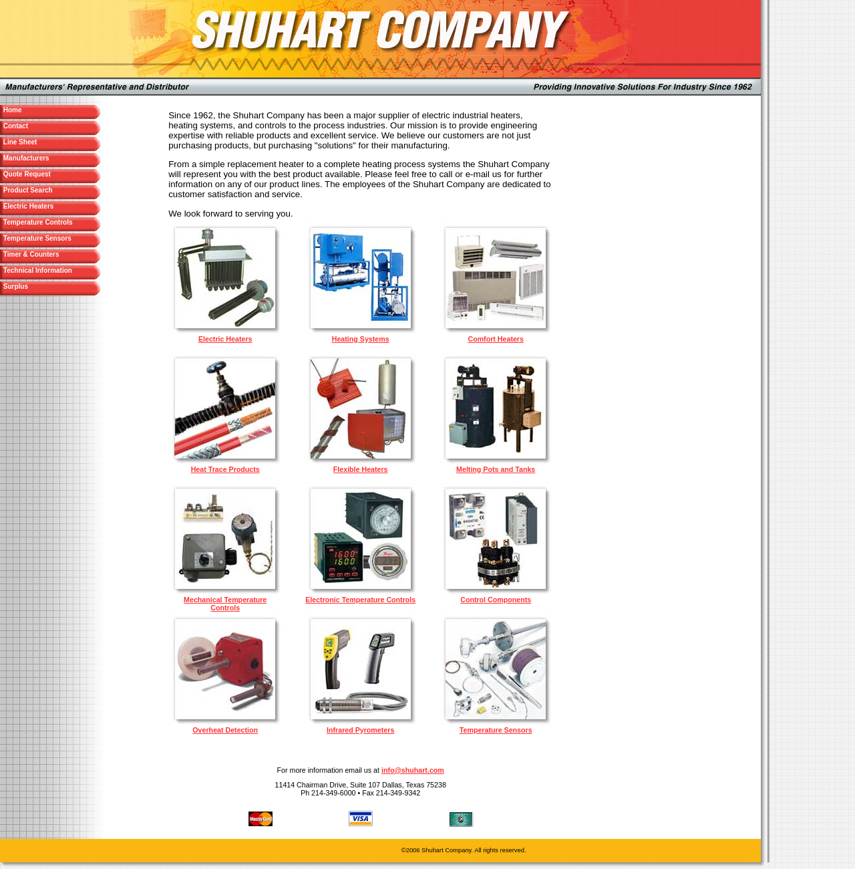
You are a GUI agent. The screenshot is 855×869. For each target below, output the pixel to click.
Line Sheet (45, 142)
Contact (40, 126)
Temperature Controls (37, 222)
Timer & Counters (47, 254)
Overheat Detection (225, 730)
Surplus (40, 286)
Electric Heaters (44, 206)
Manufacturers (51, 158)
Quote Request (52, 174)
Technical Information (36, 270)
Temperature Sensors (36, 238)
